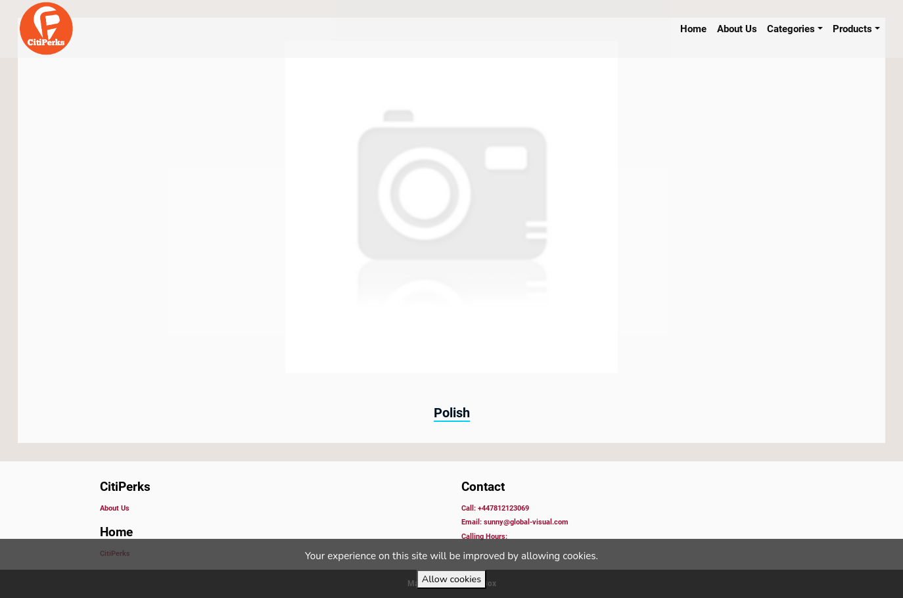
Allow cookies (451, 579)
